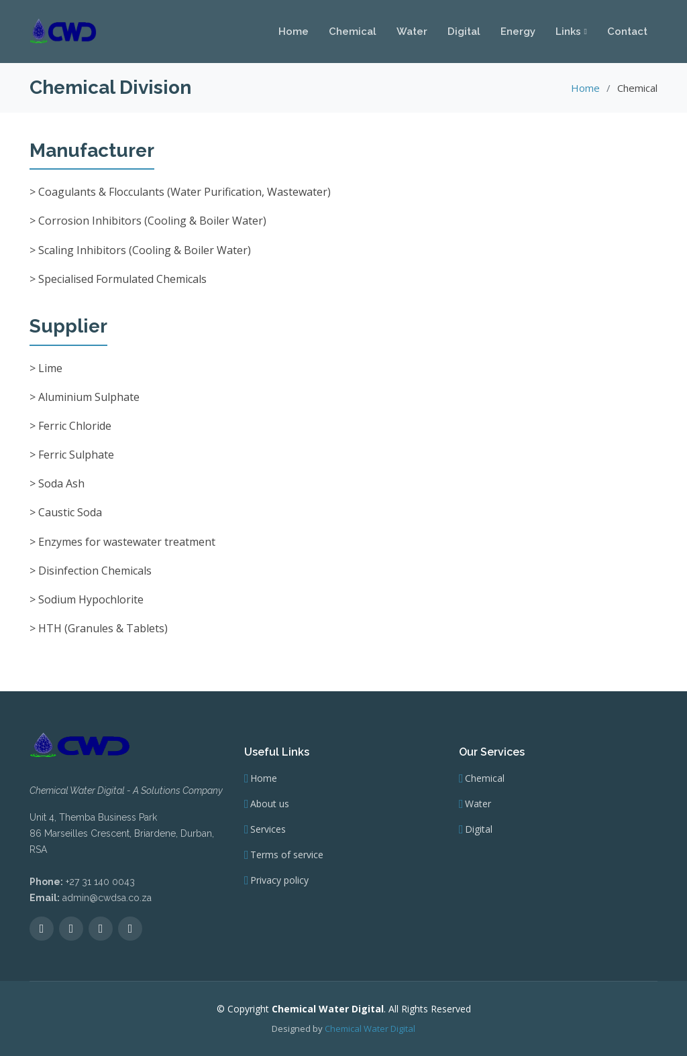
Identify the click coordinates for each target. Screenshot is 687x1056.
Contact (627, 31)
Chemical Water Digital (370, 1028)
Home (293, 31)
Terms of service (286, 855)
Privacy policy (279, 880)
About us (269, 804)
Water (412, 31)
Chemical (352, 31)
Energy (517, 31)
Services (268, 829)
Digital (463, 31)
